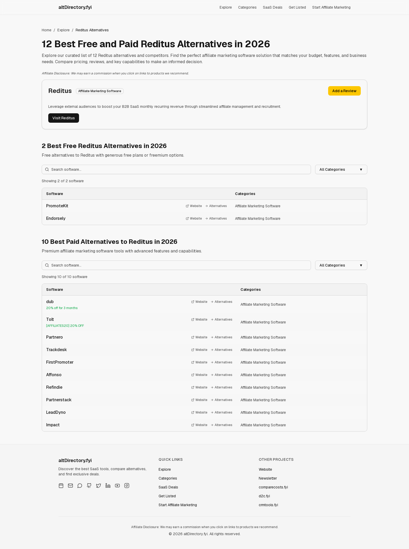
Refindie (54, 387)
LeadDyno (56, 412)
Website (194, 206)
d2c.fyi (264, 496)
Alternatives (216, 206)
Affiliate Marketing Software (257, 206)
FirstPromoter (60, 362)
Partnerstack (59, 400)
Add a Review (344, 90)
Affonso (54, 374)
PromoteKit (57, 206)
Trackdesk (56, 349)
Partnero (54, 337)
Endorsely (55, 218)
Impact (53, 425)
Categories (247, 7)
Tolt (50, 319)
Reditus (60, 91)
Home (46, 30)
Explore (226, 7)
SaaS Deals (272, 7)
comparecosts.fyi (273, 487)
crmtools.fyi (268, 505)
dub (49, 301)
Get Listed (297, 7)
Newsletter (268, 478)
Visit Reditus (63, 118)
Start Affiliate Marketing (331, 7)
